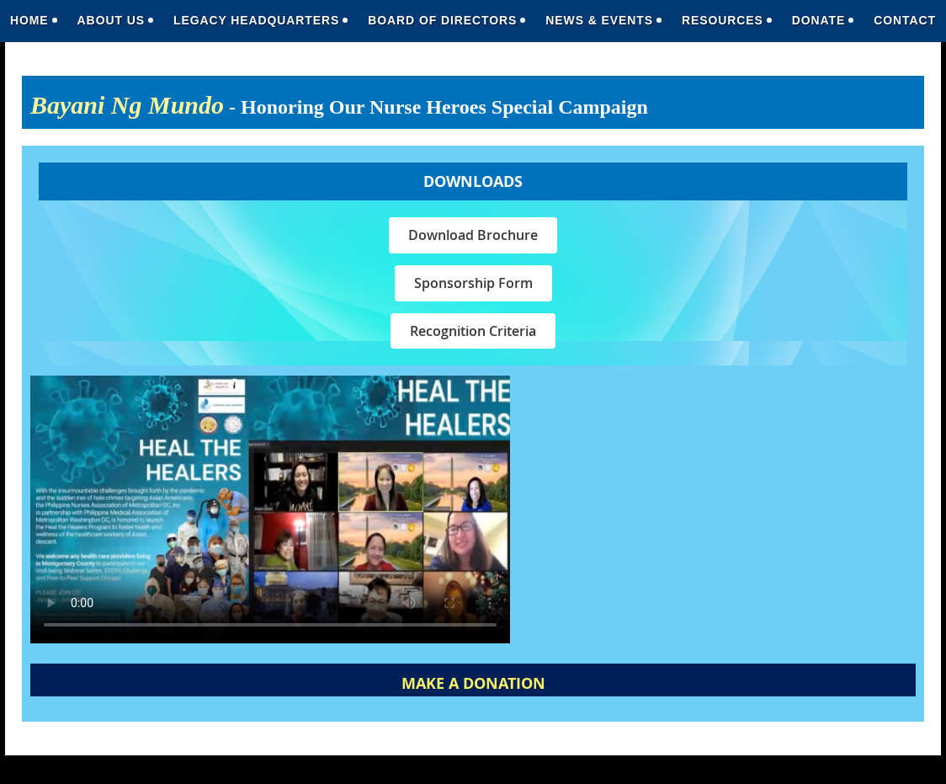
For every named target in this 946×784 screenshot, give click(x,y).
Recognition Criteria (473, 331)
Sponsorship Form (473, 283)
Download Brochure (473, 235)
